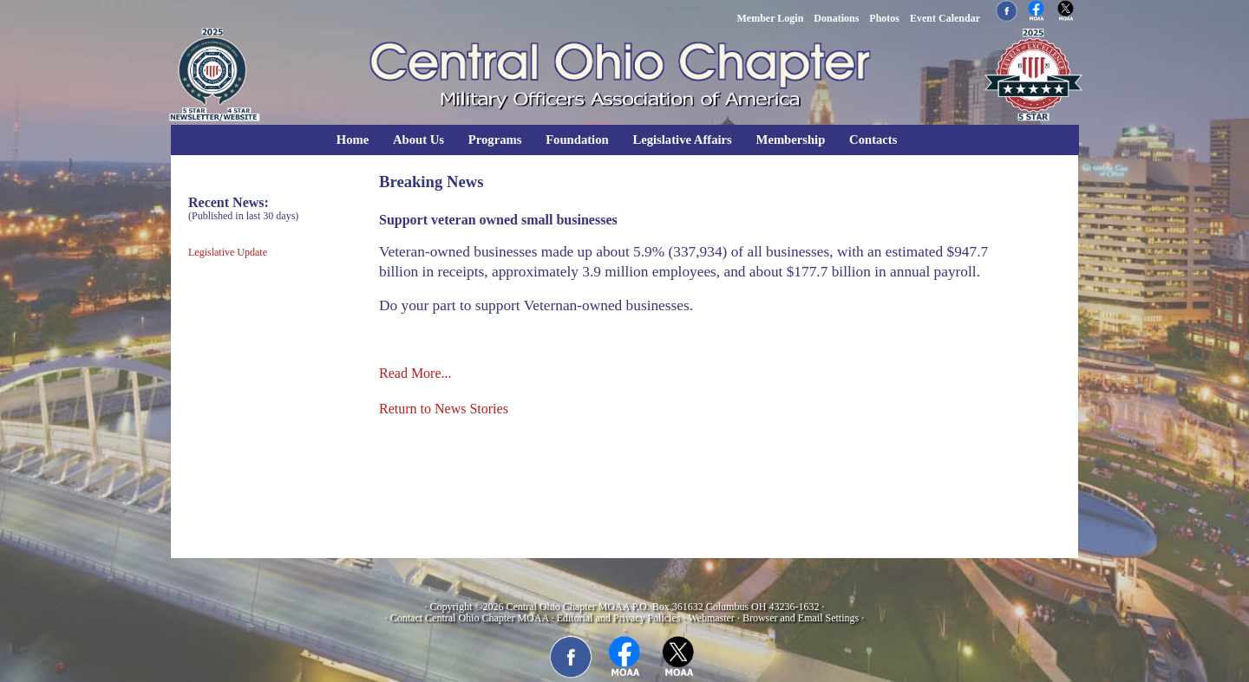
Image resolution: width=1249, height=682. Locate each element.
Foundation (577, 139)
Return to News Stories (443, 408)
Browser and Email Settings (800, 618)
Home (353, 139)
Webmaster (711, 618)
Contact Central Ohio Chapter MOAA (469, 618)
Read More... (415, 373)
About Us (418, 139)
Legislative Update (227, 252)
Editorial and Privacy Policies (618, 618)
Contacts (873, 139)
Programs (495, 139)
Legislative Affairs (681, 139)
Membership (791, 139)
